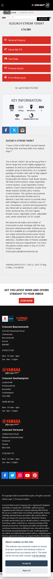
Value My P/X (13, 49)
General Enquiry (14, 40)
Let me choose (39, 556)
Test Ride (11, 59)
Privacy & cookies (22, 499)
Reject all (26, 570)
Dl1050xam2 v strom (26, 12)
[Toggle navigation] (2, 5)
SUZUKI (13, 12)
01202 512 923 (30, 88)
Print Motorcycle (15, 77)
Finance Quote (13, 68)
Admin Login (7, 499)
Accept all (26, 563)
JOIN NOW (26, 300)
